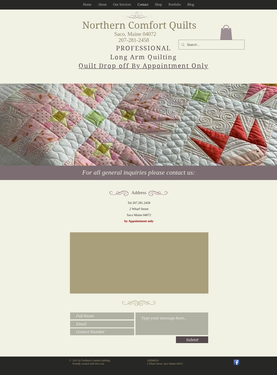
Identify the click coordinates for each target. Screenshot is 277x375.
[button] (226, 32)
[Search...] (211, 44)
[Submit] (192, 339)
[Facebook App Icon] (236, 362)
